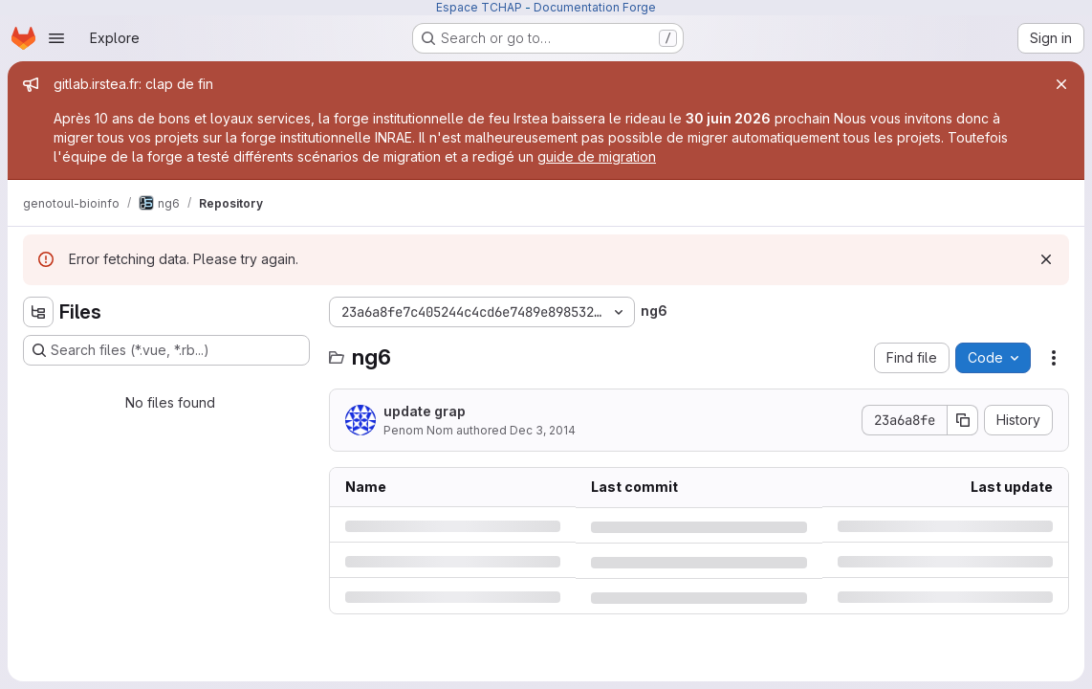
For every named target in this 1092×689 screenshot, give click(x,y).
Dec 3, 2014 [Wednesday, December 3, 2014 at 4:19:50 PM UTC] (543, 430)
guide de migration (596, 156)
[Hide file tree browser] (38, 312)
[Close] (1061, 84)
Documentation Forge (595, 7)
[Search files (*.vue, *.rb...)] (166, 350)
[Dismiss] (1046, 259)
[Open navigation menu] (56, 38)
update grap (424, 411)
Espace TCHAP (479, 7)
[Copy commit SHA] (963, 420)
